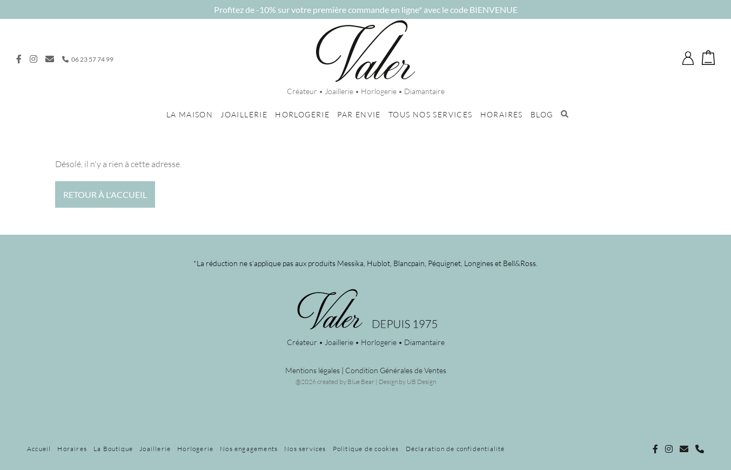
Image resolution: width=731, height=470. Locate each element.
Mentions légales (312, 370)
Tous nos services (430, 114)
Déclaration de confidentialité (455, 449)
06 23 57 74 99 (87, 59)
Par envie (359, 114)
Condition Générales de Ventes (395, 370)
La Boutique (113, 449)
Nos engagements (249, 449)
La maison (189, 114)
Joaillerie (243, 114)
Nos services (305, 449)
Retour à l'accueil (105, 194)
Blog (542, 114)
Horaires (501, 114)
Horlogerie (302, 114)
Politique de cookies (366, 449)
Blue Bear (360, 382)
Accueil (39, 449)
